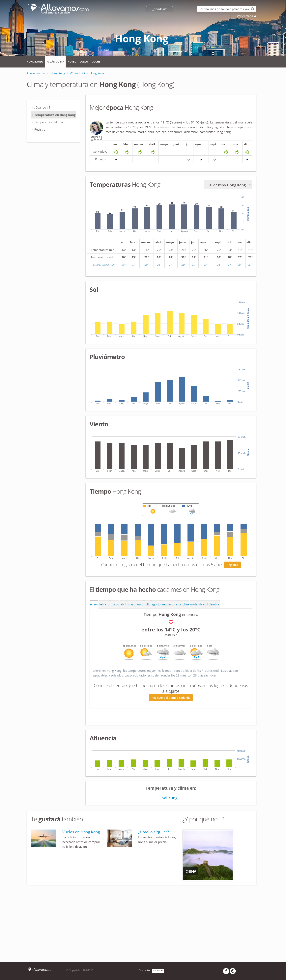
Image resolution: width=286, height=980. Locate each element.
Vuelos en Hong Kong (81, 831)
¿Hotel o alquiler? (153, 831)
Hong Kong (35, 61)
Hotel (72, 61)
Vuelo (84, 61)
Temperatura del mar (48, 122)
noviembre (197, 604)
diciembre (212, 604)
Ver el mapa (246, 16)
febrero (104, 604)
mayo (131, 604)
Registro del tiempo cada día (171, 698)
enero (94, 604)
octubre (184, 604)
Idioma (158, 970)
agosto (156, 604)
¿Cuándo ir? (55, 61)
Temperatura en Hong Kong (54, 115)
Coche (96, 61)
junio (139, 604)
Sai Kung (170, 798)
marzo (115, 604)
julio (147, 604)
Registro (232, 565)
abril (123, 604)
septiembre (169, 604)
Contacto (144, 970)
